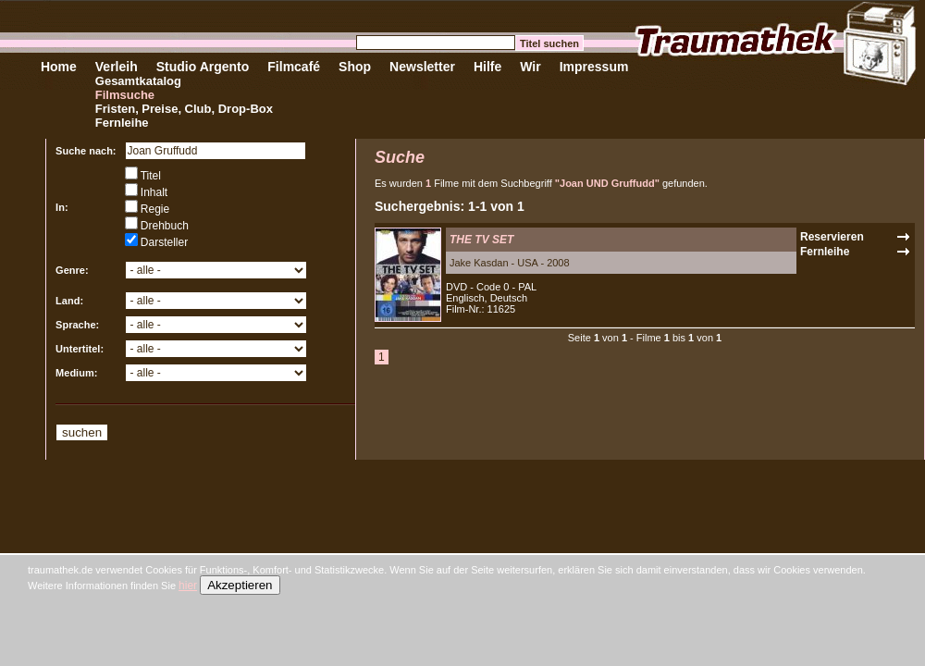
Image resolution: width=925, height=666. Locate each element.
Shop (355, 66)
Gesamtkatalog (138, 81)
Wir (530, 66)
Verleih (116, 66)
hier (188, 585)
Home (59, 66)
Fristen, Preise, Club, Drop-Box (184, 109)
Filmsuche (124, 95)
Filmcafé (293, 66)
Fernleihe (122, 123)
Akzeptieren (239, 585)
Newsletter (422, 66)
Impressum (594, 66)
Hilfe (487, 66)
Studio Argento (203, 66)
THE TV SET (481, 239)
